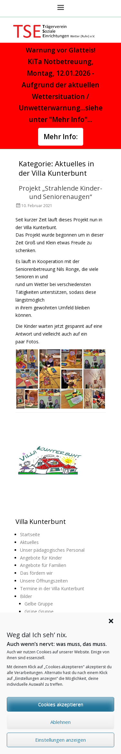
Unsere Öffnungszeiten (44, 581)
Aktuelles (29, 542)
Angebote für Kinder (41, 558)
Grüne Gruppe (39, 611)
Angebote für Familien (43, 565)
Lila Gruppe (36, 619)
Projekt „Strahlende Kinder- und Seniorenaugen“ (60, 192)
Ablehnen (60, 729)
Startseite (30, 534)
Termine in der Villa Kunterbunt (52, 588)
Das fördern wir (36, 573)
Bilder (26, 596)
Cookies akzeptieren (60, 712)
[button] (111, 629)
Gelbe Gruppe (39, 604)
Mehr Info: (61, 136)
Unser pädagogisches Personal (52, 550)
